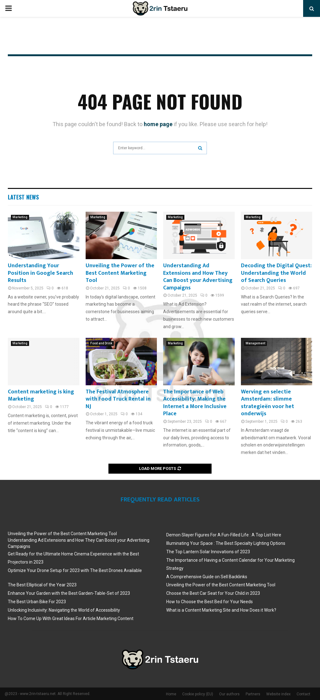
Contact (303, 694)
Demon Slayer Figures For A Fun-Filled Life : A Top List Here (223, 534)
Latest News (23, 197)
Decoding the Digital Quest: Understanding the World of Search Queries (276, 273)
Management (255, 343)
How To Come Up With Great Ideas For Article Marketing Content (70, 618)
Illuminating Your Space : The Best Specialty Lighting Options (225, 543)
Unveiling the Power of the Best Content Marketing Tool (120, 273)
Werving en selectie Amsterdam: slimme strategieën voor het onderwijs (267, 402)
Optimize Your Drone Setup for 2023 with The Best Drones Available (75, 570)
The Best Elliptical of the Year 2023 (42, 584)
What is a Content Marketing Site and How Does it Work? (221, 610)
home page (158, 124)
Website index (278, 694)
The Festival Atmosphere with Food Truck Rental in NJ (118, 399)
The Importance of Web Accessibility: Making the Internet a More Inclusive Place (195, 402)
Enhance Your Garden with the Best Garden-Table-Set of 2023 (69, 593)
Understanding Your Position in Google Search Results (40, 273)
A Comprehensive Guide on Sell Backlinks (206, 576)
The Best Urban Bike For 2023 (37, 601)
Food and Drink (101, 343)
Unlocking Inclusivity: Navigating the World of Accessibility (64, 610)
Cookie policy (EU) (197, 694)
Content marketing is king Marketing (41, 395)
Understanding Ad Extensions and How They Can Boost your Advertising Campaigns (197, 276)
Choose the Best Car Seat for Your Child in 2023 (213, 593)
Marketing (20, 217)
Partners (253, 694)
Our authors (229, 694)
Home (171, 694)
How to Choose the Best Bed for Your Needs (209, 601)
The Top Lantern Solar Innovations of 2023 (208, 551)
